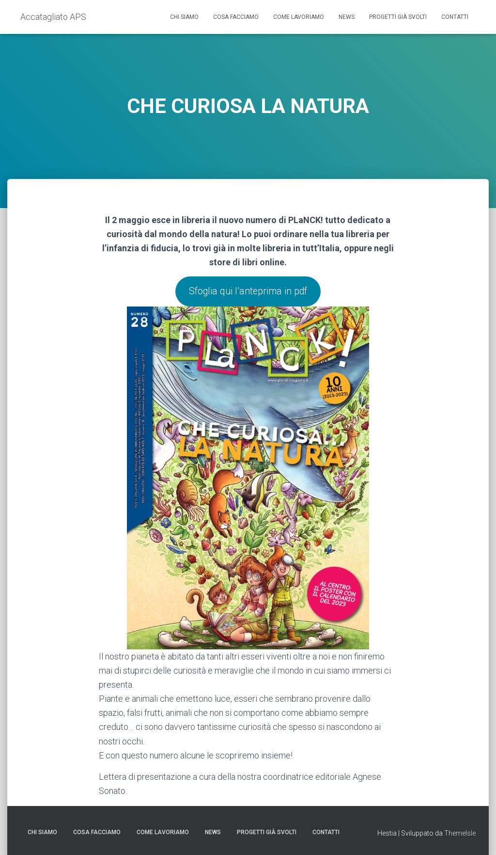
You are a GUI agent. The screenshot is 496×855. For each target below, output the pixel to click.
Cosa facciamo (236, 17)
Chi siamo (184, 17)
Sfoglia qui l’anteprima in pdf (247, 292)
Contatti (454, 17)
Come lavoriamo (298, 17)
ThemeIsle (460, 833)
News (347, 17)
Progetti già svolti (398, 17)
